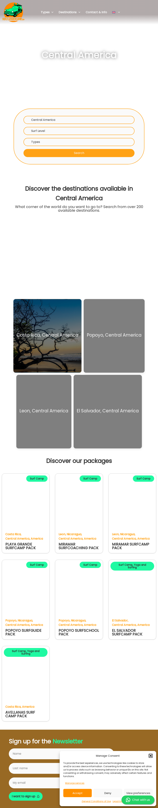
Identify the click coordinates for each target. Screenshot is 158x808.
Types (47, 12)
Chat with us (138, 800)
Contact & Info (96, 12)
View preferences (138, 793)
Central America (43, 120)
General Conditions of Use (96, 801)
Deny (107, 793)
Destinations (69, 12)
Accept (77, 793)
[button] (150, 756)
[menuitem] (116, 12)
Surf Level (38, 131)
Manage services (74, 783)
